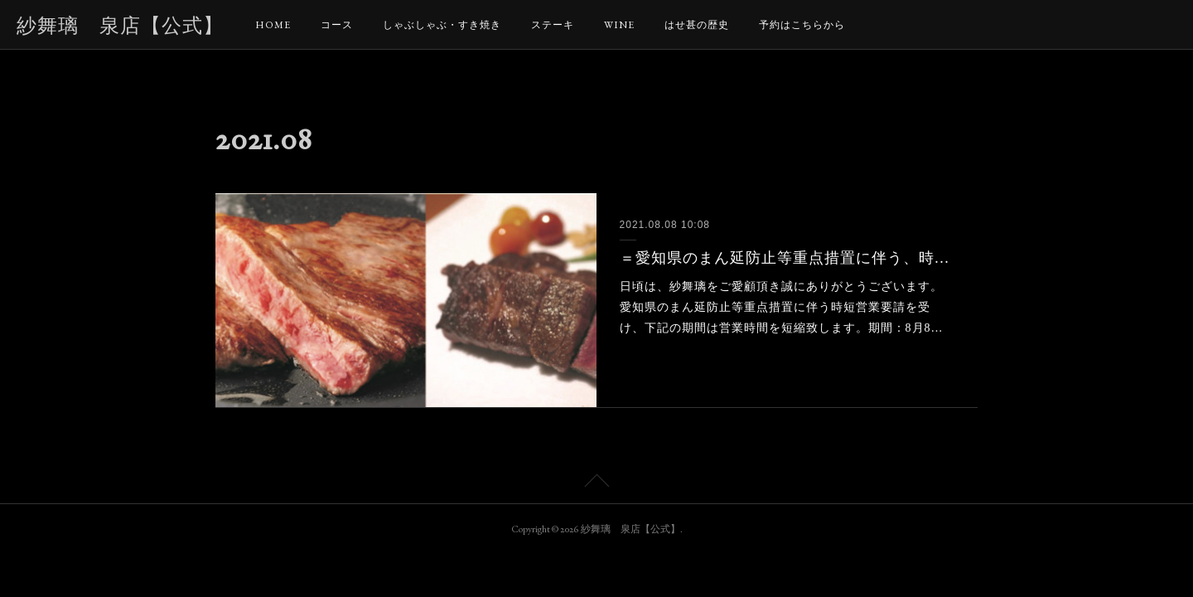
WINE (619, 25)
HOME (273, 25)
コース (337, 25)
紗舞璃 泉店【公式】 (120, 25)
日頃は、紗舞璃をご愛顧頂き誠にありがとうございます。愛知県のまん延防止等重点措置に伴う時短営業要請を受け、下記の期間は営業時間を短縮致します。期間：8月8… (782, 307)
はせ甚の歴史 (696, 25)
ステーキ (552, 25)
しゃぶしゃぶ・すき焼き (442, 25)
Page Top (596, 483)
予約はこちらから (802, 25)
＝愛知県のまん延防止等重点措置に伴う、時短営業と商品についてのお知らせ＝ (787, 258)
